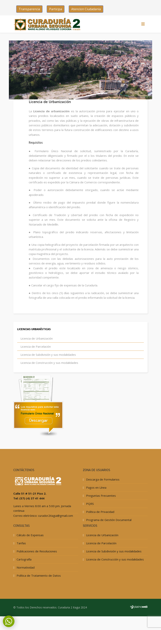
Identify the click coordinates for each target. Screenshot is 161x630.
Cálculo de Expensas (30, 546)
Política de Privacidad (99, 522)
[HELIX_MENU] (143, 24)
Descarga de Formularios (102, 490)
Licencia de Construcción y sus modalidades (49, 373)
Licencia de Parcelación (35, 357)
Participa (55, 9)
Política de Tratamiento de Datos (38, 586)
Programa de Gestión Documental (108, 530)
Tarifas (21, 554)
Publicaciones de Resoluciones (36, 562)
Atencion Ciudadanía (86, 9)
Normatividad (25, 578)
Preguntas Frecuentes (100, 506)
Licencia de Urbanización (36, 349)
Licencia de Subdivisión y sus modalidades (48, 365)
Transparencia (29, 9)
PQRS (89, 514)
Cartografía (23, 570)
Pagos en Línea (95, 498)
